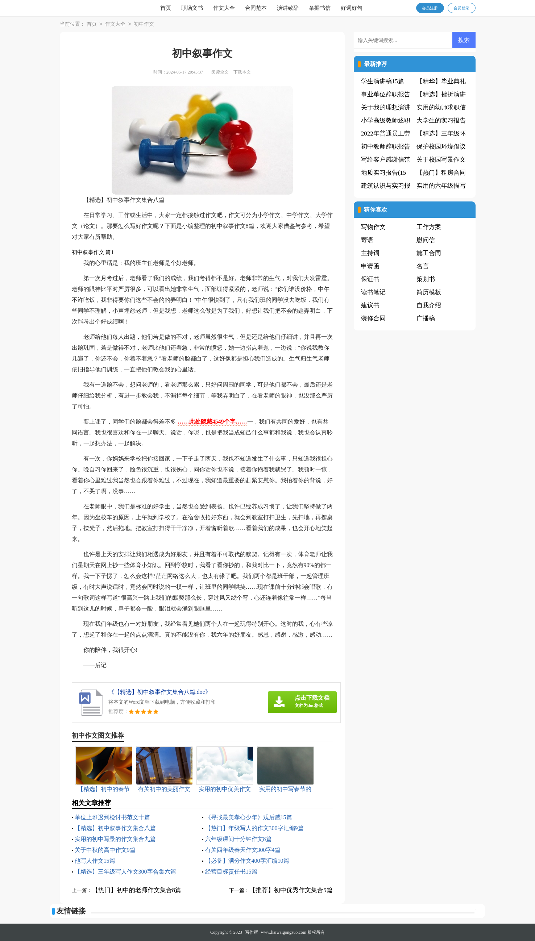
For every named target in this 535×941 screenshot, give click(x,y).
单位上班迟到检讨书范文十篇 (112, 817)
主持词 (370, 253)
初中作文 (144, 24)
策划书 (425, 279)
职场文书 (192, 8)
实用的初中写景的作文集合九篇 (115, 839)
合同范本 (256, 8)
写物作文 (373, 227)
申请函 (370, 266)
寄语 (367, 240)
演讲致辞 (288, 8)
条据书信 (320, 8)
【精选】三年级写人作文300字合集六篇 (125, 872)
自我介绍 (428, 305)
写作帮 (251, 932)
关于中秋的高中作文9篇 (105, 850)
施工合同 (428, 253)
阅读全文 (220, 72)
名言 (422, 266)
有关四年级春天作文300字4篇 (243, 850)
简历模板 (428, 292)
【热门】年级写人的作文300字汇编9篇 (254, 828)
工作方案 (428, 227)
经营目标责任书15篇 (231, 872)
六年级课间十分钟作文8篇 (238, 839)
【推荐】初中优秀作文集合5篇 (291, 890)
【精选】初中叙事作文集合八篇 (115, 828)
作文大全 (224, 8)
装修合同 (373, 318)
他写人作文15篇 (95, 861)
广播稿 (425, 318)
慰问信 (425, 240)
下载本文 (242, 72)
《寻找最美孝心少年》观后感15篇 (248, 817)
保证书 (370, 279)
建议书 (370, 305)
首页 (165, 8)
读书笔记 (373, 292)
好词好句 (351, 8)
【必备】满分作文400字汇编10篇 (247, 861)
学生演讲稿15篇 (382, 81)
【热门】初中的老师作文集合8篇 (137, 890)
